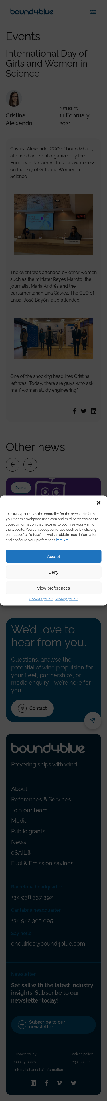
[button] (98, 503)
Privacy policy (66, 599)
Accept (53, 556)
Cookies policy (41, 599)
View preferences (53, 587)
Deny (53, 571)
